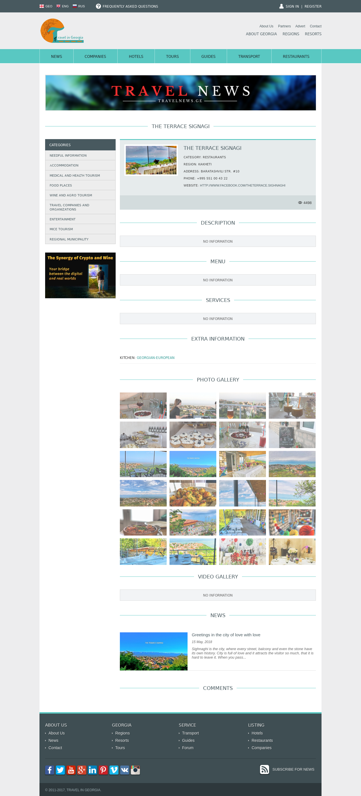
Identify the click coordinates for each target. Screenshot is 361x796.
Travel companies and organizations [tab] (68, 207)
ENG (62, 6)
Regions (291, 34)
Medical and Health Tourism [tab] (73, 175)
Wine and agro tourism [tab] (69, 195)
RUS (78, 6)
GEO (45, 6)
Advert (300, 26)
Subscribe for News (293, 769)
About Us (266, 26)
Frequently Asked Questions (127, 6)
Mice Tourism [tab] (60, 229)
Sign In (292, 6)
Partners (284, 26)
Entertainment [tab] (61, 219)
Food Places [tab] (59, 185)
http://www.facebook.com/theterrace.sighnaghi (242, 185)
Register (313, 6)
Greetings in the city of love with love (226, 634)
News (56, 57)
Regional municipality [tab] (68, 239)
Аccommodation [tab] (62, 165)
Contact (316, 26)
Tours (172, 57)
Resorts (313, 34)
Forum (187, 747)
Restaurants (296, 57)
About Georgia (261, 34)
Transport (249, 57)
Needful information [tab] (67, 155)
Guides (208, 57)
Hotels (136, 57)
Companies (95, 57)
